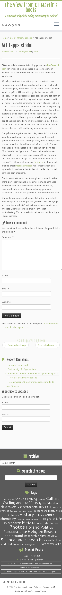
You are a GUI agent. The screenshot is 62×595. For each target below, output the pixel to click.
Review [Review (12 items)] (52, 535)
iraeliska (19, 165)
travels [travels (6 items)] (17, 544)
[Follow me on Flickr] (19, 25)
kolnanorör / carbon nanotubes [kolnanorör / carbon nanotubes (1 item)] (30, 519)
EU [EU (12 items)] (47, 506)
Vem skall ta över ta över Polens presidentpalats (33, 373)
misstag (28, 165)
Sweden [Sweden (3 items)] (46, 540)
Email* (26, 417)
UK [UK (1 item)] (23, 544)
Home (5, 37)
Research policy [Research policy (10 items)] (35, 536)
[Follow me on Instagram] (16, 25)
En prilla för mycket (18, 365)
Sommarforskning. (15, 345)
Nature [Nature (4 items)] (54, 523)
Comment (8, 237)
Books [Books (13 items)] (19, 498)
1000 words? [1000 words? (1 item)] (8, 499)
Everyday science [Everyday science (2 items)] (18, 510)
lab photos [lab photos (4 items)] (49, 519)
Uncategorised (24, 37)
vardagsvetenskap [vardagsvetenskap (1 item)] (33, 544)
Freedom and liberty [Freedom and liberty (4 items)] (44, 510)
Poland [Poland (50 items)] (33, 527)
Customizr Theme (38, 591)
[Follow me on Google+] (13, 25)
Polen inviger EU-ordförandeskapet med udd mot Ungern (31, 571)
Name (6, 275)
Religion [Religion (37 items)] (35, 531)
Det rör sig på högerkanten (22, 369)
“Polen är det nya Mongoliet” (23, 377)
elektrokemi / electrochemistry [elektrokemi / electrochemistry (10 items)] (22, 507)
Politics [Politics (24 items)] (46, 527)
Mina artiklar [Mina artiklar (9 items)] (41, 523)
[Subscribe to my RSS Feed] (3, 25)
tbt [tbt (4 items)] (53, 540)
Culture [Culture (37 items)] (53, 498)
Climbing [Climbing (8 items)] (31, 499)
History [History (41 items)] (26, 514)
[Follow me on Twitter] (6, 25)
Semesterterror (47, 345)
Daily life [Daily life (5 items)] (40, 503)
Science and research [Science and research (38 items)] (20, 539)
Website (6, 301)
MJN (36, 51)
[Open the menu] (56, 24)
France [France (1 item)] (29, 511)
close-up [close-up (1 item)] (41, 499)
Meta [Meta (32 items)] (26, 522)
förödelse (39, 162)
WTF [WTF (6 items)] (58, 544)
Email (5, 288)
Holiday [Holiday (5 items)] (39, 515)
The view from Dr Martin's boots (31, 8)
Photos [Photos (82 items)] (17, 526)
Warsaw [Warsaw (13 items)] (47, 544)
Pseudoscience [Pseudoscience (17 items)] (15, 531)
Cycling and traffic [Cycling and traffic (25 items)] (18, 502)
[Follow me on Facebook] (10, 25)
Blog (12, 37)
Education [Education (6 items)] (52, 503)
